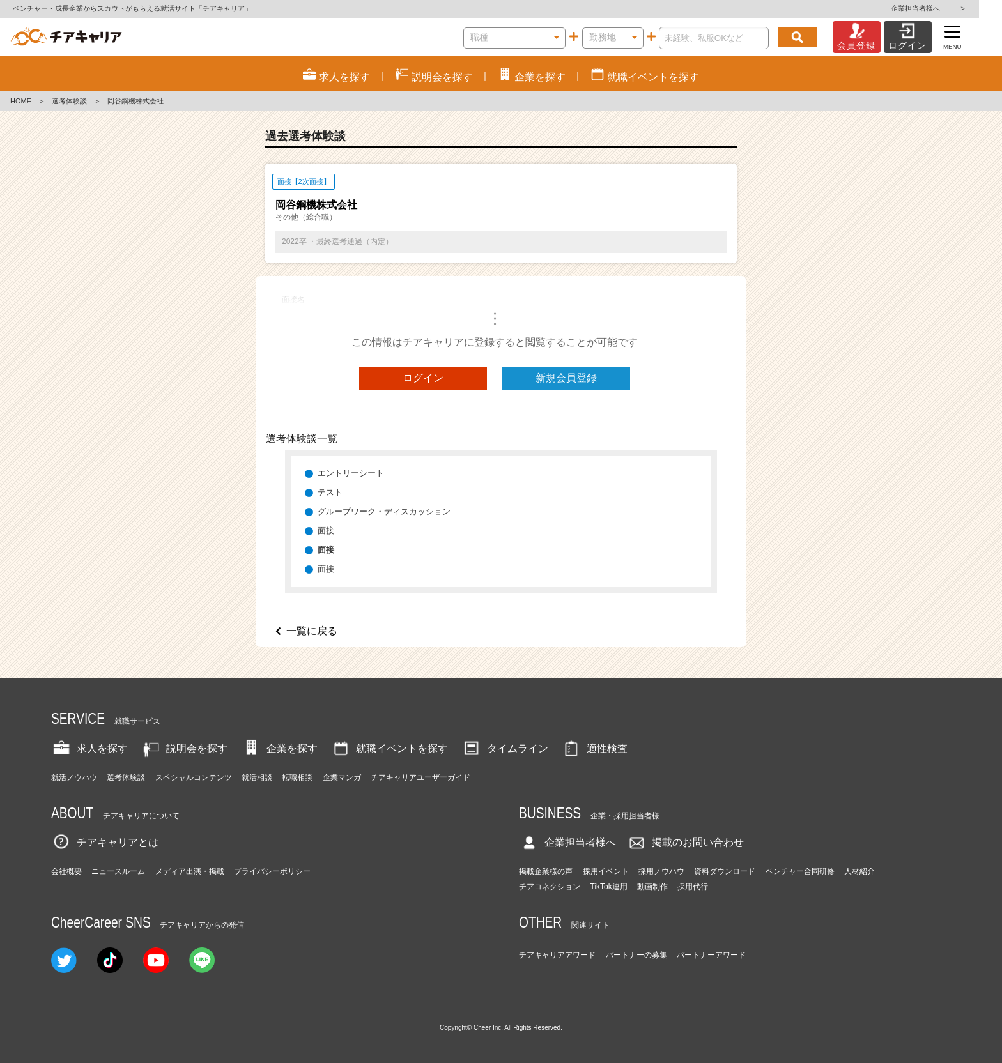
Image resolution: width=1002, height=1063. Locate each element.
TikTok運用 (609, 886)
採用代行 (692, 886)
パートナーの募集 (636, 955)
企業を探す (279, 748)
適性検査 (594, 748)
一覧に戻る (311, 630)
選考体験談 (69, 101)
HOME (20, 101)
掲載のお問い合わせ (685, 842)
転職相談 (297, 777)
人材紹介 (859, 871)
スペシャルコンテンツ (193, 777)
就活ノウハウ (74, 777)
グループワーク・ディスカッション (384, 511)
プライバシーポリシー (272, 871)
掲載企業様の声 (546, 871)
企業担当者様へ (951, 8)
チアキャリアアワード (557, 955)
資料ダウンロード (724, 871)
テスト (330, 492)
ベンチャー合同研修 (800, 871)
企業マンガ (342, 777)
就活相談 (257, 777)
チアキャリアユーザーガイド (420, 777)
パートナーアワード (711, 955)
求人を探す (89, 748)
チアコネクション (549, 886)
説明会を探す (184, 748)
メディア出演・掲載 (189, 871)
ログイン (423, 377)
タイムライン (504, 748)
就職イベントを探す (389, 748)
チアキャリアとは (104, 842)
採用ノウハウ (661, 871)
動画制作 (652, 886)
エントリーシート (351, 473)
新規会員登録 (566, 377)
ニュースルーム (118, 871)
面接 (326, 530)
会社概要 (66, 871)
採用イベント (606, 871)
